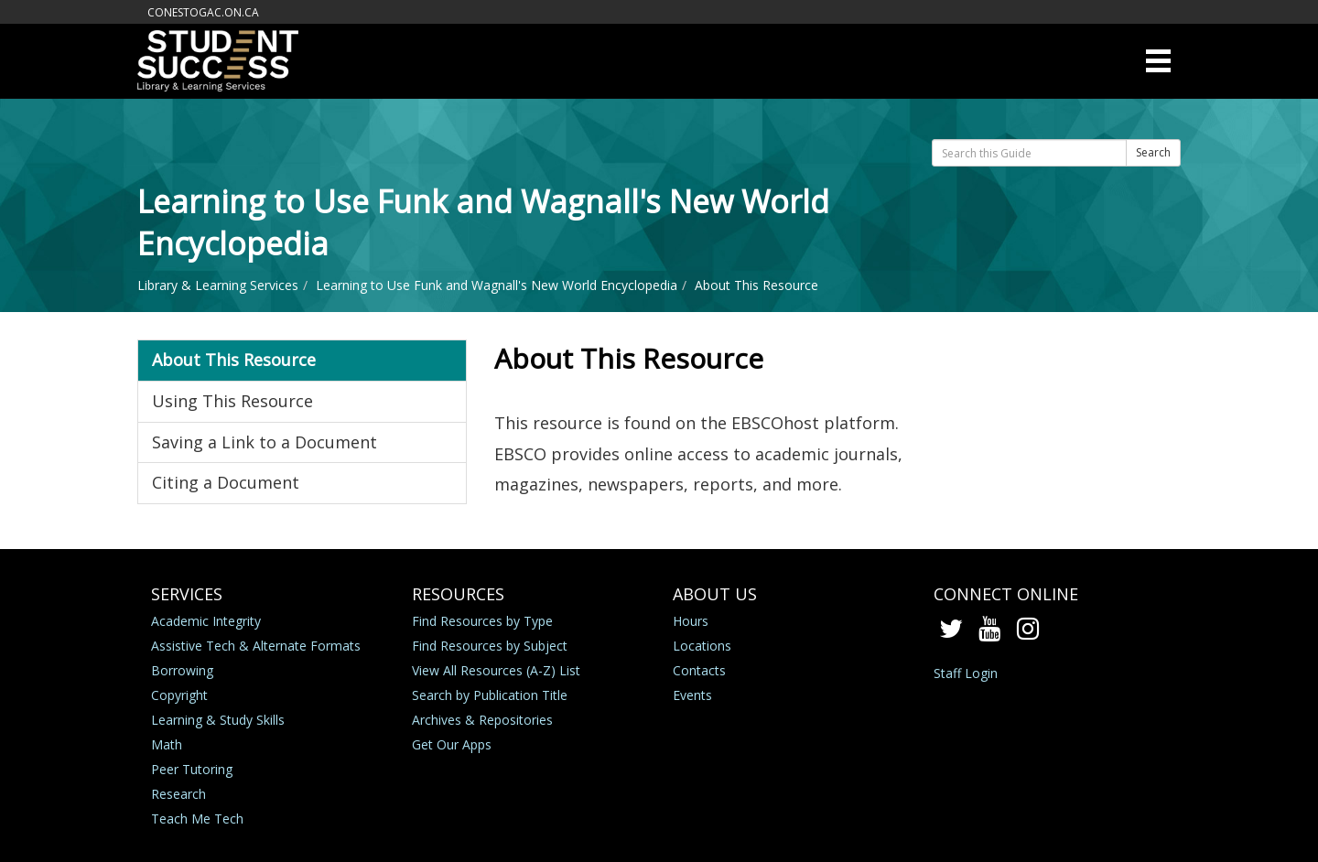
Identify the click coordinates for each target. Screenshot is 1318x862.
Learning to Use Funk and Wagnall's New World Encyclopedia (496, 285)
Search (1153, 152)
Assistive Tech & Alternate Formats (256, 645)
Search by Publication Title (489, 695)
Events (692, 695)
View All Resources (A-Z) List (496, 670)
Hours (690, 621)
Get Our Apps (452, 744)
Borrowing (182, 670)
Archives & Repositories (482, 719)
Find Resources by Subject (489, 645)
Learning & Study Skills (218, 719)
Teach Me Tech (197, 818)
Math (166, 744)
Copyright (179, 695)
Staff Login (966, 673)
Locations (702, 645)
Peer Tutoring (191, 769)
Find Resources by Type (482, 621)
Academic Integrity (206, 621)
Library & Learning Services (217, 285)
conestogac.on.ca (203, 12)
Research (178, 794)
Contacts (699, 670)
